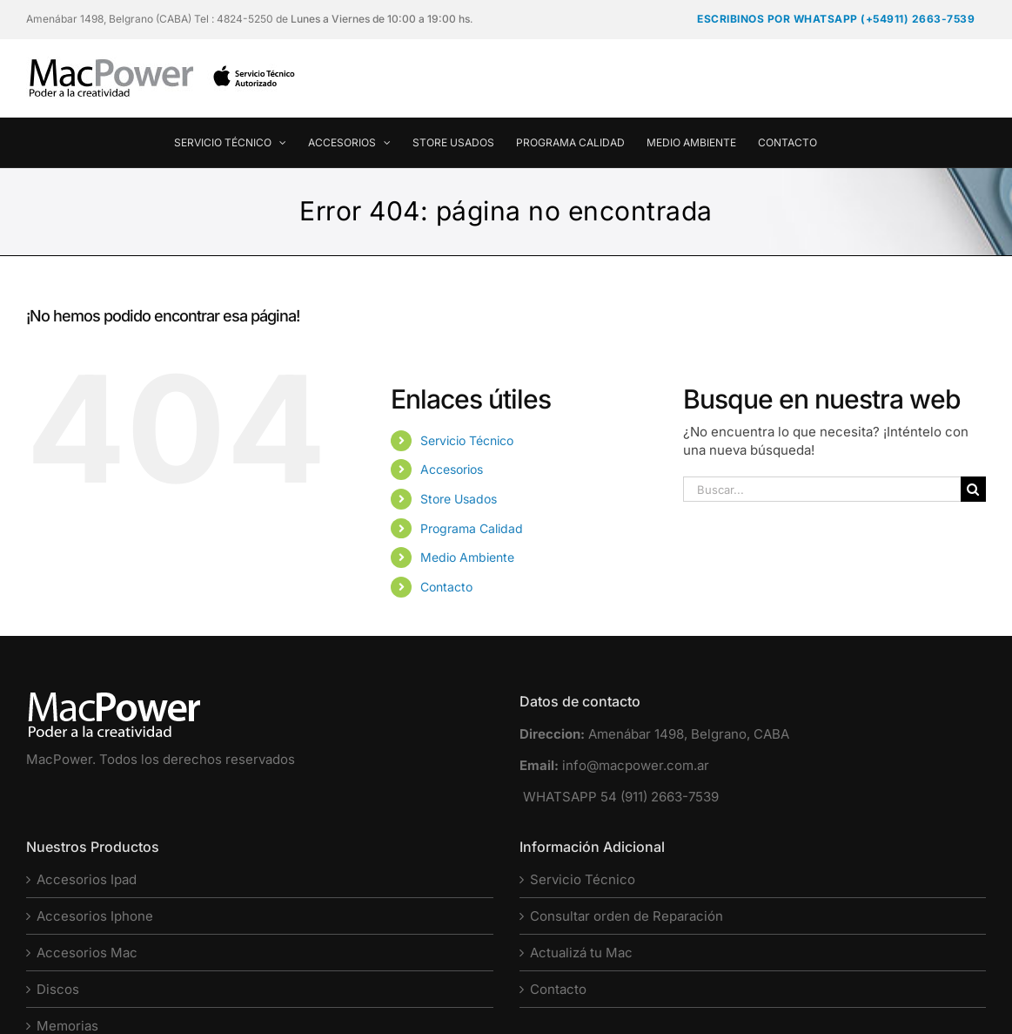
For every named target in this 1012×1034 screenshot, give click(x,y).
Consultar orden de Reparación (626, 916)
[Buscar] (973, 489)
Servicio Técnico (466, 440)
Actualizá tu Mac (581, 952)
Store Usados (458, 498)
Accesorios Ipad (87, 879)
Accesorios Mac (87, 952)
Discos (58, 989)
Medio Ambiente (467, 557)
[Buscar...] (822, 489)
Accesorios (451, 469)
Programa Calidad (471, 528)
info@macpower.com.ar (635, 765)
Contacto (446, 586)
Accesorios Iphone (95, 916)
